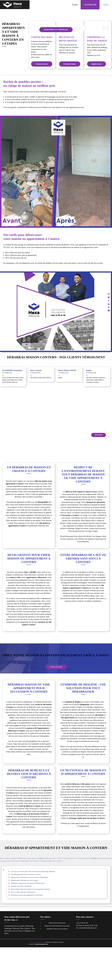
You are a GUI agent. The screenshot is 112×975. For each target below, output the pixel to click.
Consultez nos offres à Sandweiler (21, 914)
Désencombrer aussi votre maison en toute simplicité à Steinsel (30, 917)
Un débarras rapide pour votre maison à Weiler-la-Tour (28, 911)
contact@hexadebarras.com (88, 955)
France (20, 958)
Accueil (74, 5)
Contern (41, 886)
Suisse (6, 961)
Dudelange (7, 956)
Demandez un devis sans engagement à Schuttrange (27, 923)
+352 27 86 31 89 (82, 950)
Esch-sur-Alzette (19, 953)
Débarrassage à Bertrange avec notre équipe (24, 908)
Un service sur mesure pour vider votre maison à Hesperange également (33, 899)
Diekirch (27, 956)
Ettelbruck (15, 956)
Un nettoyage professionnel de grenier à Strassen (26, 902)
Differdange (29, 953)
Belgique (28, 958)
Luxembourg (8, 953)
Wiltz (22, 956)
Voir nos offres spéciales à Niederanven (23, 920)
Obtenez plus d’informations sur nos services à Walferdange (29, 905)
